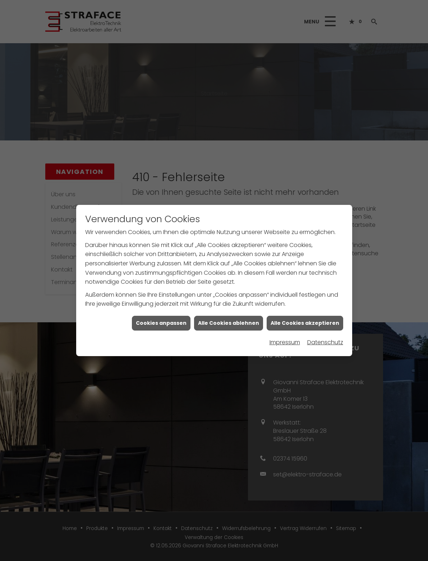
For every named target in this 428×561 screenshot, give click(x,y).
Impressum (285, 339)
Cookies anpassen (161, 319)
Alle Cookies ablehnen (228, 319)
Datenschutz (325, 339)
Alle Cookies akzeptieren (305, 319)
